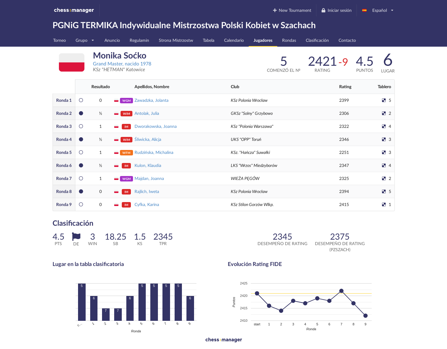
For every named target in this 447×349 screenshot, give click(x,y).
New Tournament (291, 10)
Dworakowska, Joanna (156, 126)
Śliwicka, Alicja (148, 139)
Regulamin (139, 40)
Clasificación (317, 40)
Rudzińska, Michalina (154, 152)
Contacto (347, 40)
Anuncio (112, 40)
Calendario (234, 40)
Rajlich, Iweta (147, 191)
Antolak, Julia (147, 113)
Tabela (208, 40)
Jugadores (263, 40)
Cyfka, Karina (147, 204)
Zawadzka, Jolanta (152, 100)
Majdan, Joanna (149, 178)
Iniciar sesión (336, 10)
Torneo (59, 40)
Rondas (289, 40)
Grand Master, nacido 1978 (122, 63)
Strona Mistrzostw (176, 40)
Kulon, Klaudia (148, 165)
